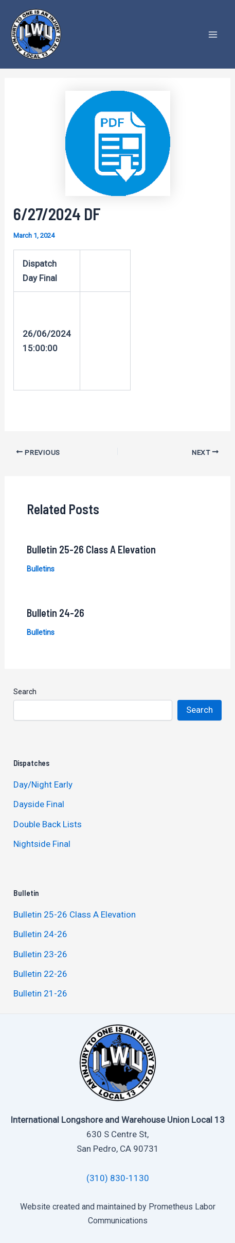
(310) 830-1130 (117, 1178)
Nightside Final (41, 844)
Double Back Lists (48, 824)
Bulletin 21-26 (40, 993)
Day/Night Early (43, 784)
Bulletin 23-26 (40, 954)
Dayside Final (38, 804)
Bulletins (41, 569)
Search (25, 692)
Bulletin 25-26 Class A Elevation (91, 549)
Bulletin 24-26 (55, 613)
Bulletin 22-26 (40, 974)
